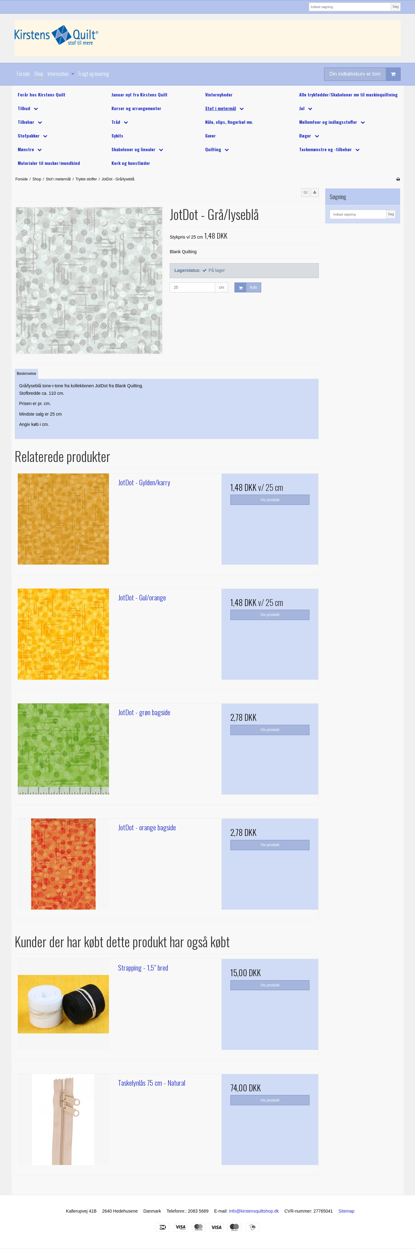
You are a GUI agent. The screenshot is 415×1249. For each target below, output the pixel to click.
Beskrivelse (26, 373)
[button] (305, 192)
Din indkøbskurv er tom (364, 74)
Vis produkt (270, 500)
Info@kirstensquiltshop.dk (254, 1211)
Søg (395, 6)
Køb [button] (246, 287)
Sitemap (346, 1211)
